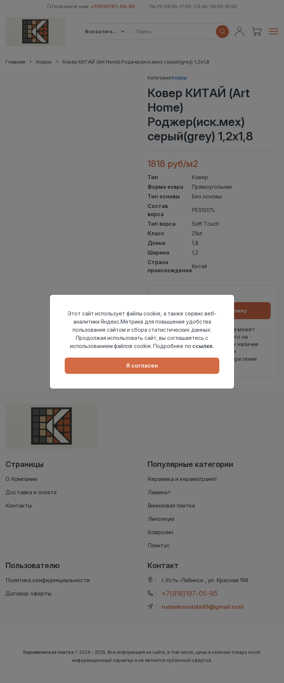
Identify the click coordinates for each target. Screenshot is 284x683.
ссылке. (203, 346)
